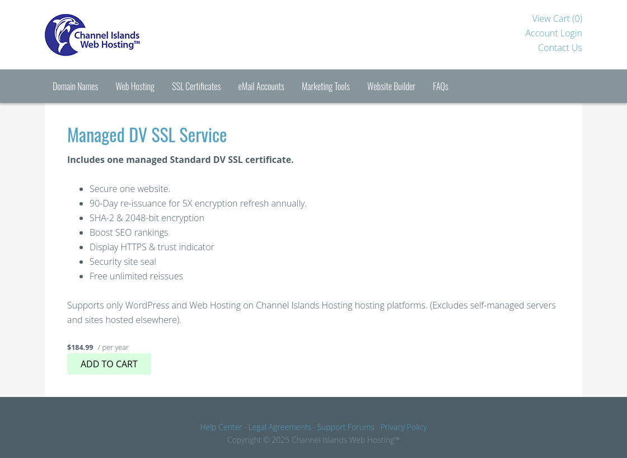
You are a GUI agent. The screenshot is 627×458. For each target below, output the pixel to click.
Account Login (553, 33)
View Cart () (557, 18)
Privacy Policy (403, 427)
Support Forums (345, 427)
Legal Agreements (279, 427)
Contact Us (560, 47)
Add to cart (109, 364)
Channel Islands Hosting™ (129, 34)
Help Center (221, 427)
